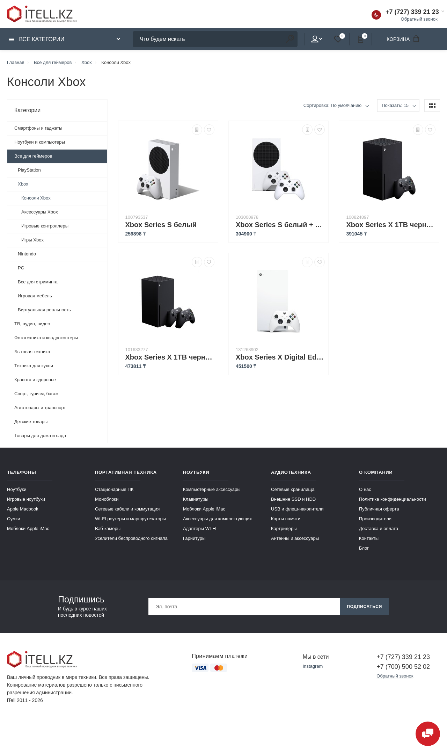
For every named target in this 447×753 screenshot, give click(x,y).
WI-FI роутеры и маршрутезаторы (130, 518)
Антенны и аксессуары (295, 538)
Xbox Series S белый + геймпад (280, 225)
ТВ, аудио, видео (32, 323)
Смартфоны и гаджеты (38, 128)
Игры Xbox (32, 239)
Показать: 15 (395, 105)
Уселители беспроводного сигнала (131, 538)
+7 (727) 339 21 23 (412, 11)
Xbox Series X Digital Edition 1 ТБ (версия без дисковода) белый (280, 357)
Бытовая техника (32, 351)
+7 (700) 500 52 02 (403, 666)
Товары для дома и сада (40, 435)
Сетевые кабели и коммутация (127, 509)
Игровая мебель (35, 295)
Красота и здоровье (35, 379)
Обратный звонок (419, 19)
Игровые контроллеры (44, 226)
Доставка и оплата (378, 528)
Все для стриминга (38, 281)
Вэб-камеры (107, 528)
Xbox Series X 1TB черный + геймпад (169, 357)
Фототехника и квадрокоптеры (46, 337)
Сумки (13, 518)
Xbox (23, 184)
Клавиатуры (195, 499)
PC (21, 267)
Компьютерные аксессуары (212, 489)
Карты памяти (285, 518)
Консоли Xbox (36, 198)
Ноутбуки (17, 489)
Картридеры (284, 528)
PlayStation (29, 170)
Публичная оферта (379, 509)
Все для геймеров (33, 156)
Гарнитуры (194, 538)
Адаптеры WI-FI (200, 528)
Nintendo (27, 253)
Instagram (313, 666)
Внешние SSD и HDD (293, 499)
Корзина (405, 38)
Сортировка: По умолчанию (332, 105)
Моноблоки (106, 499)
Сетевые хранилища (293, 489)
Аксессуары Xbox (39, 212)
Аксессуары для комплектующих (217, 518)
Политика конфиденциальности (392, 499)
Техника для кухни (33, 365)
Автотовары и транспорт (40, 407)
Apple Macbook (22, 509)
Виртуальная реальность (44, 309)
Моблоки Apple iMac (28, 528)
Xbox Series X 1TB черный (390, 225)
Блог (364, 548)
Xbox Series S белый (161, 225)
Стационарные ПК (114, 489)
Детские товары (30, 421)
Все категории (36, 39)
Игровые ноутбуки (26, 499)
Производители (375, 518)
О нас (365, 489)
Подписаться (364, 606)
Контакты (369, 538)
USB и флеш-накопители (297, 509)
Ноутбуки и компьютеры (39, 142)
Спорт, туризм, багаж (36, 393)
